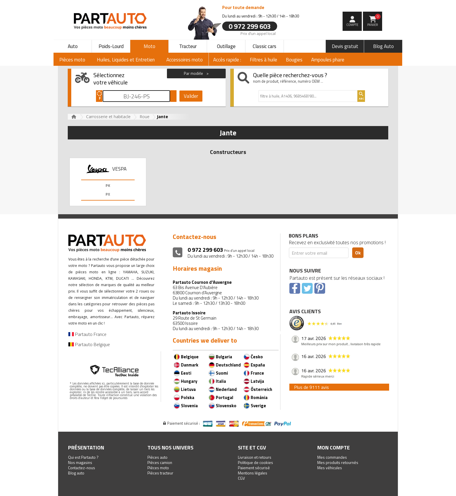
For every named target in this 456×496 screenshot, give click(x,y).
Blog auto (76, 473)
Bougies (294, 59)
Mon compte (333, 447)
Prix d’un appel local (258, 33)
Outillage (226, 46)
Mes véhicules (329, 468)
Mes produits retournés (337, 462)
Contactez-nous (81, 468)
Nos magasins (80, 462)
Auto (73, 46)
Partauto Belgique (89, 344)
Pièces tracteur (160, 473)
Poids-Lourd (111, 46)
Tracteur (188, 46)
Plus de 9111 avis (311, 387)
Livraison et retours (254, 457)
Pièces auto (157, 457)
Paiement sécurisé (254, 468)
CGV (241, 478)
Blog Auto (383, 46)
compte (352, 24)
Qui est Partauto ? (83, 457)
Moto (149, 46)
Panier (374, 20)
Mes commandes (332, 457)
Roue (144, 116)
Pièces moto (158, 468)
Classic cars (264, 46)
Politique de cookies (255, 462)
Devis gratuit (345, 46)
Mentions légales (252, 473)
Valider (191, 96)
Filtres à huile (263, 59)
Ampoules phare (327, 59)
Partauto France (87, 334)
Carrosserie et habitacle (108, 116)
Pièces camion (159, 462)
